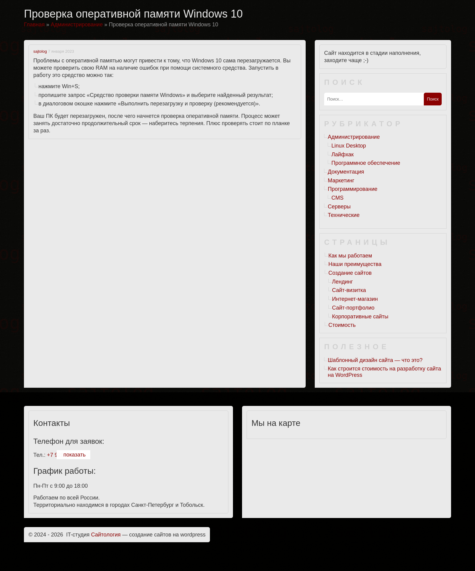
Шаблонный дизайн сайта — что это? (375, 360)
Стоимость (342, 325)
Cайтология (106, 535)
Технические (344, 215)
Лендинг (342, 282)
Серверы (339, 207)
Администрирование (354, 137)
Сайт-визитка (349, 290)
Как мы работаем (350, 256)
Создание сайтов (350, 273)
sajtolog (40, 51)
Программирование (352, 189)
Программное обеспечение (365, 163)
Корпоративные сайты (360, 317)
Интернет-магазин (355, 299)
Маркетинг (341, 181)
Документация (346, 172)
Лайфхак (342, 154)
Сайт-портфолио (353, 308)
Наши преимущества (354, 264)
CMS (337, 198)
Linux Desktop (348, 146)
